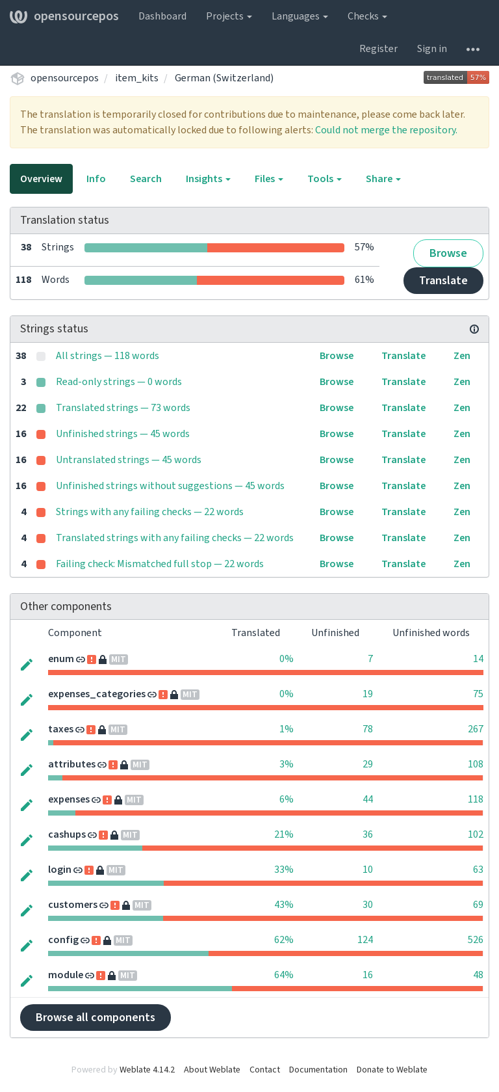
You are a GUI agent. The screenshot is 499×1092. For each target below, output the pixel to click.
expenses (69, 799)
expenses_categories (97, 694)
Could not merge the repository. (386, 130)
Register (378, 49)
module (65, 975)
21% (284, 834)
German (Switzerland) (224, 78)
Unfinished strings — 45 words (123, 434)
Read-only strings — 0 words (119, 382)
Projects (229, 16)
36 (368, 834)
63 (478, 869)
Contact (265, 1069)
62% (284, 940)
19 (368, 694)
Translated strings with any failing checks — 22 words (175, 538)
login (59, 869)
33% (284, 869)
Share (383, 179)
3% (286, 764)
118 (475, 799)
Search (146, 179)
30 (368, 905)
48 (478, 975)
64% (284, 975)
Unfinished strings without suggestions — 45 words (170, 486)
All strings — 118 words (107, 356)
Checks (367, 16)
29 (368, 764)
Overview (41, 179)
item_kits (137, 78)
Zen (462, 356)
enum (61, 659)
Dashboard (162, 16)
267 (475, 729)
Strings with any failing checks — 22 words (150, 512)
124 (365, 940)
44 (368, 799)
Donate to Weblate (392, 1069)
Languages (300, 16)
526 (475, 940)
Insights (208, 179)
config (63, 940)
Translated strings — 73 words (123, 408)
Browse (448, 253)
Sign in (432, 49)
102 (475, 834)
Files (269, 179)
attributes (72, 764)
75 (478, 694)
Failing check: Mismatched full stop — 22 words (160, 564)
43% (284, 905)
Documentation (318, 1069)
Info (96, 179)
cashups (67, 834)
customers (72, 905)
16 (368, 975)
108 (475, 764)
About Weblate (212, 1069)
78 (368, 729)
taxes (60, 729)
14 (478, 659)
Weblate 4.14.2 (147, 1069)
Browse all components (95, 1017)
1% (286, 729)
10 (368, 869)
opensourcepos (64, 16)
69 (478, 905)
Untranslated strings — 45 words (128, 460)
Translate (443, 281)
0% (286, 659)
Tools (324, 179)
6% (286, 799)
